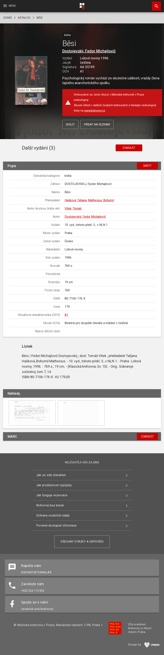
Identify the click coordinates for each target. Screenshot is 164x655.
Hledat (154, 4)
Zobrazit (128, 147)
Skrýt (147, 165)
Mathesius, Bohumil (101, 200)
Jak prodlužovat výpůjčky (54, 485)
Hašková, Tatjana (75, 200)
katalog (24, 17)
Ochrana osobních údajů (53, 515)
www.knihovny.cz (94, 110)
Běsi (39, 17)
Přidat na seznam (97, 124)
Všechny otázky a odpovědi (82, 541)
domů (7, 17)
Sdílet (70, 124)
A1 (66, 315)
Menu (9, 5)
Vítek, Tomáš (73, 208)
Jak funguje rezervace (52, 495)
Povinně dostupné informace (56, 525)
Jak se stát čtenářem (51, 475)
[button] (31, 81)
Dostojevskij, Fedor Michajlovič (89, 51)
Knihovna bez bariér (50, 505)
